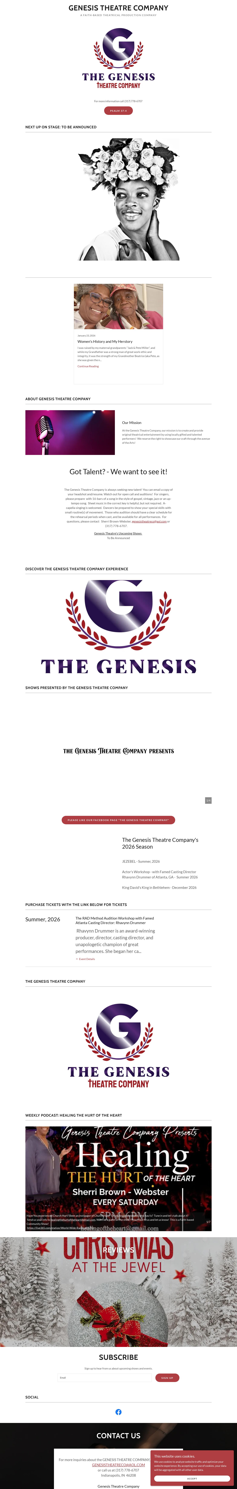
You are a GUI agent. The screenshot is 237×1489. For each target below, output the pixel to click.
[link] (118, 9)
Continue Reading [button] (88, 366)
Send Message (118, 1435)
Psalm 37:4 (118, 110)
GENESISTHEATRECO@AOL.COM (118, 1398)
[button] (85, 959)
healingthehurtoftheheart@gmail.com (73, 1219)
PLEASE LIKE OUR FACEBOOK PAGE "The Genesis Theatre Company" (118, 820)
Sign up (167, 1311)
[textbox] (105, 1311)
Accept (203, 1478)
